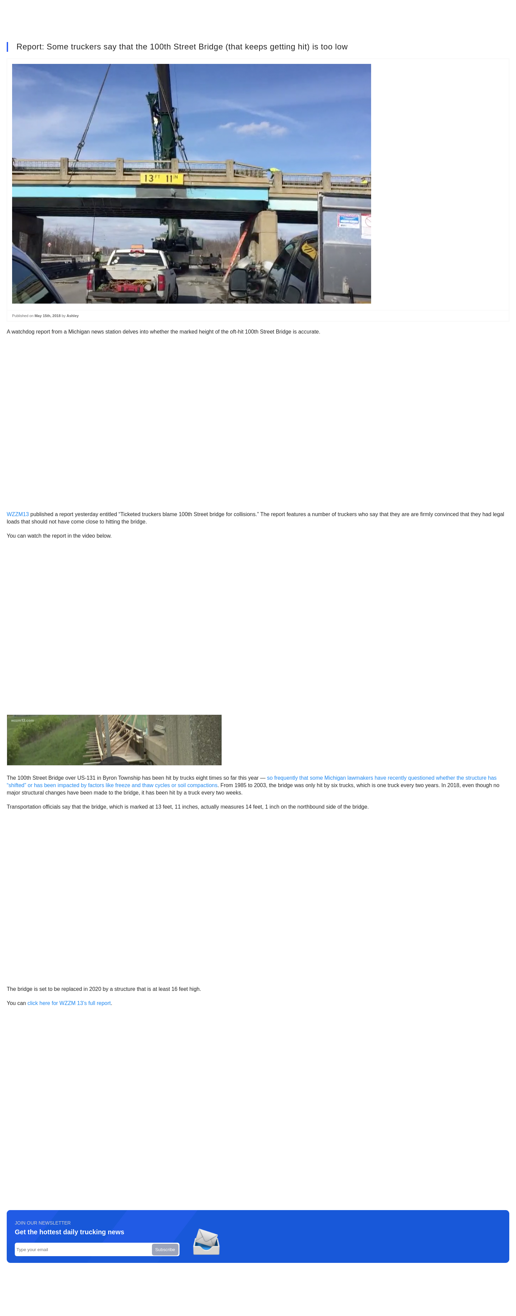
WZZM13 (18, 514)
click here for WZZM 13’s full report (69, 1003)
